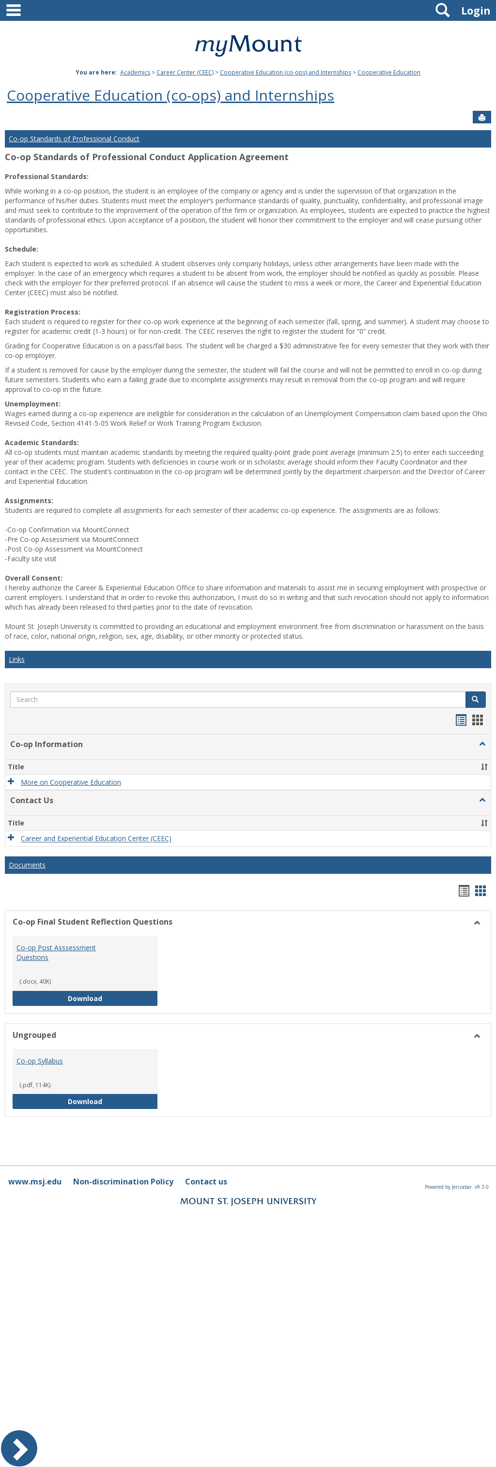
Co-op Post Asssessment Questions (56, 952)
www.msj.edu (35, 1181)
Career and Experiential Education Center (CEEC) (96, 838)
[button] (482, 744)
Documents (27, 864)
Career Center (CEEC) (185, 72)
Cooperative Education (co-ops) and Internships (285, 72)
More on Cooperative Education (71, 782)
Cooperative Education (388, 72)
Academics (135, 72)
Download (113, 998)
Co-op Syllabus (39, 1060)
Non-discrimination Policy (123, 1181)
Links (17, 659)
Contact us (206, 1181)
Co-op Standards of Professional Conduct (74, 138)
